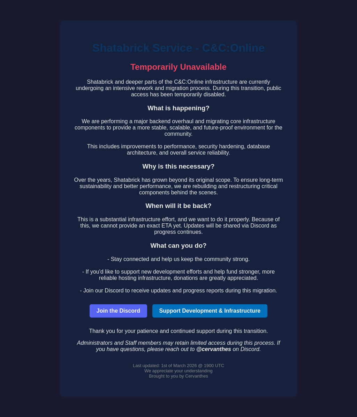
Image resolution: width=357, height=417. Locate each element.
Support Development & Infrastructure (210, 311)
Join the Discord (118, 311)
